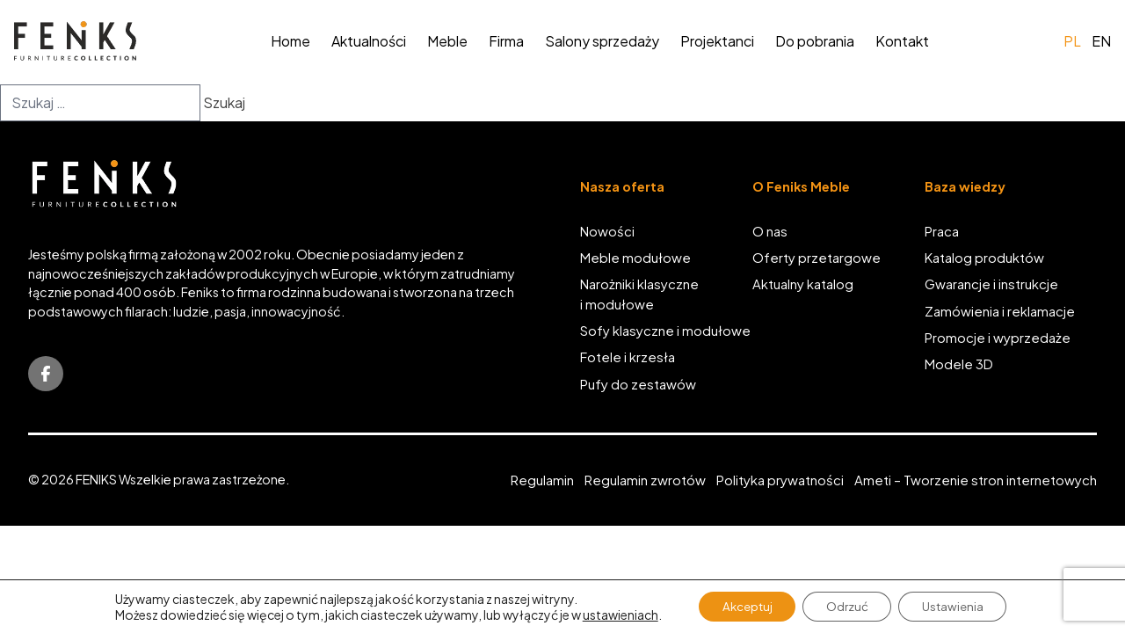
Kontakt (902, 41)
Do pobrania (814, 41)
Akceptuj (740, 606)
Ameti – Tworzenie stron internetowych (975, 481)
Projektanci (717, 41)
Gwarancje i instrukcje (991, 285)
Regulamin (542, 481)
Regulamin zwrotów (645, 481)
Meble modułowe (635, 258)
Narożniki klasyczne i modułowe (639, 294)
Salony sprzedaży (602, 41)
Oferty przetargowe (816, 258)
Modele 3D (959, 365)
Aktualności (368, 41)
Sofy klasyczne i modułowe (665, 331)
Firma (506, 41)
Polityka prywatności (780, 481)
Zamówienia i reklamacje (1000, 312)
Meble (447, 41)
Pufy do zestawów (638, 385)
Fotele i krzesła (627, 358)
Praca (942, 231)
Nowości (607, 231)
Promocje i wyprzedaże (998, 338)
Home (290, 41)
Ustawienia (960, 606)
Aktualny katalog (802, 285)
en (1101, 41)
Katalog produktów (984, 258)
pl (1072, 41)
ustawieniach (609, 614)
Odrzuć (847, 606)
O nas (770, 231)
